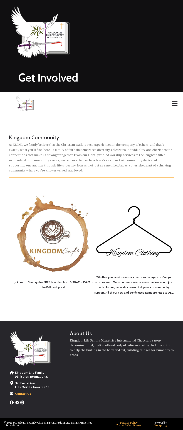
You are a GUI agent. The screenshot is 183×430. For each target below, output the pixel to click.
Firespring (160, 425)
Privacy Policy (129, 422)
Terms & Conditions (128, 425)
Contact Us (23, 394)
